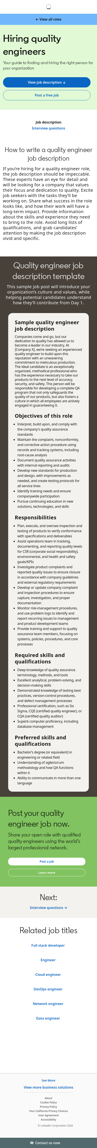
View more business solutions (48, 1087)
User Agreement (48, 1115)
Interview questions (48, 128)
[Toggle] (90, 1142)
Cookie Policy (48, 1102)
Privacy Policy (48, 1107)
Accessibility (48, 1119)
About (48, 1098)
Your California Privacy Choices (48, 1111)
